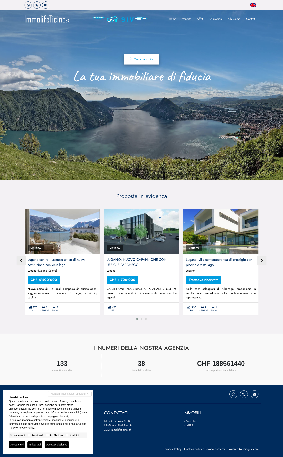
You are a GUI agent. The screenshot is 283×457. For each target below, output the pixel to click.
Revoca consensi (215, 449)
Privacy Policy (172, 449)
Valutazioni (216, 19)
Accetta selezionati (57, 444)
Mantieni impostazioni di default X (69, 393)
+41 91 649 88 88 (120, 421)
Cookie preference (51, 423)
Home (172, 19)
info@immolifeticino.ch (118, 425)
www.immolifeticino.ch (117, 430)
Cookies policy (193, 449)
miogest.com (250, 449)
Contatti (251, 19)
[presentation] (21, 261)
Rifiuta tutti (35, 444)
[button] (137, 319)
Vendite (186, 19)
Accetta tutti (17, 444)
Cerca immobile (141, 59)
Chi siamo (234, 19)
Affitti (200, 19)
